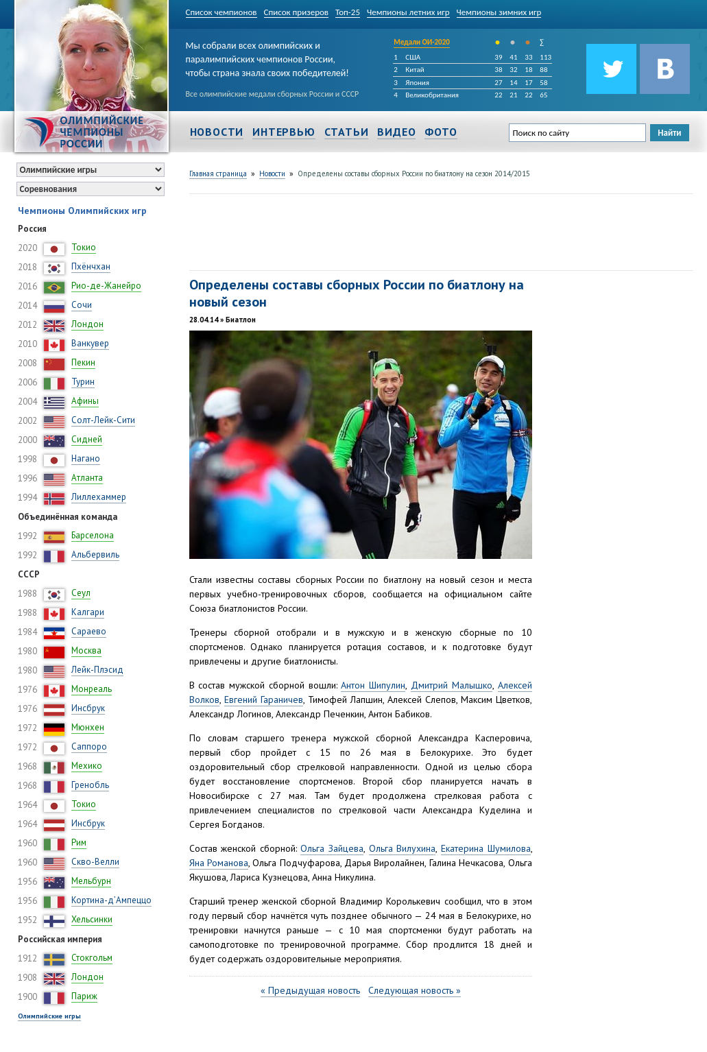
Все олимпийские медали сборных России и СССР (272, 94)
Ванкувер (90, 343)
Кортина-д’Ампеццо (111, 900)
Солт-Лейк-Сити (103, 420)
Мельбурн (91, 881)
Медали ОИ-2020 (422, 42)
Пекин (83, 362)
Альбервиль (95, 554)
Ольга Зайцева (331, 848)
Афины (85, 401)
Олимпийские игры (49, 1016)
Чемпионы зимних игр (499, 12)
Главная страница (218, 173)
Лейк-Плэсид (97, 670)
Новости (217, 132)
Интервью (283, 132)
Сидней (86, 439)
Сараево (88, 631)
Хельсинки (91, 919)
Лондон (87, 324)
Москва (86, 650)
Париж (84, 996)
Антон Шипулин (373, 685)
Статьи (346, 132)
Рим (78, 842)
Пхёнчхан (90, 266)
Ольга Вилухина (402, 848)
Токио (83, 247)
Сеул (81, 593)
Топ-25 (347, 12)
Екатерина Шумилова (486, 848)
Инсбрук (88, 708)
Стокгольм (91, 958)
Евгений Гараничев (263, 699)
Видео (396, 132)
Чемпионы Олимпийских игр (82, 210)
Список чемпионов (221, 12)
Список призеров (296, 12)
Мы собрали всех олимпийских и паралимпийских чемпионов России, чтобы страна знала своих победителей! (267, 56)
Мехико (86, 766)
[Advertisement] (438, 230)
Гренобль (90, 785)
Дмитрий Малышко (451, 685)
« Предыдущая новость (310, 990)
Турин (83, 381)
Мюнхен (87, 727)
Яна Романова (218, 863)
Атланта (87, 477)
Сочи (81, 305)
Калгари (87, 612)
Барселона (92, 535)
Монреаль (91, 689)
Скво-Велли (95, 862)
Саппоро (89, 746)
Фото (440, 132)
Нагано (85, 458)
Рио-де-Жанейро (106, 285)
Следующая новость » (414, 990)
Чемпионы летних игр (408, 12)
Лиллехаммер (98, 497)
